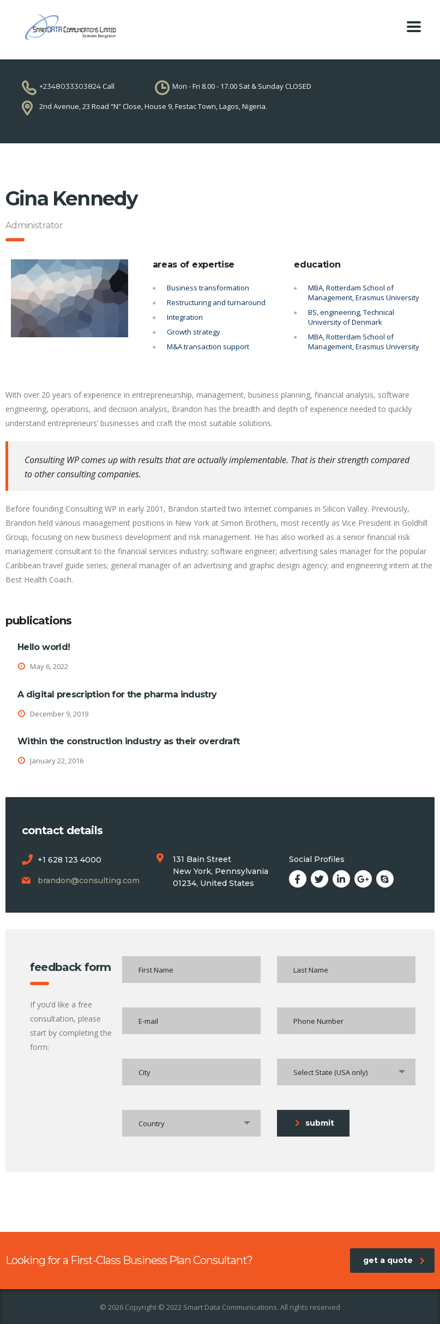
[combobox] (346, 1072)
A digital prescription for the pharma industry (117, 694)
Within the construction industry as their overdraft (128, 741)
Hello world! (43, 647)
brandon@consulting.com (89, 880)
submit (314, 1123)
